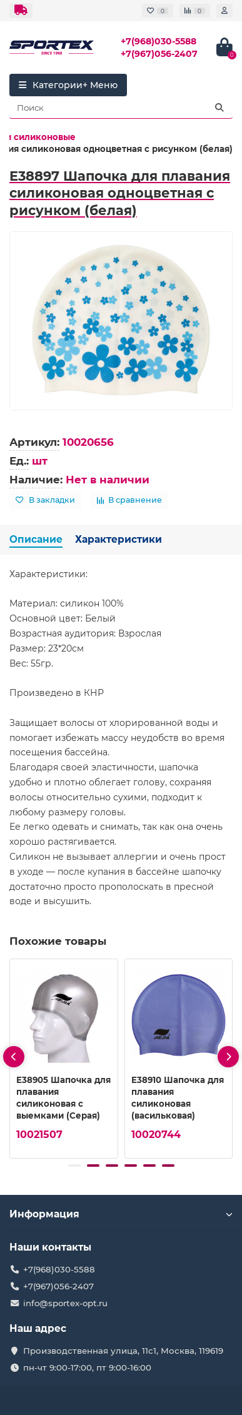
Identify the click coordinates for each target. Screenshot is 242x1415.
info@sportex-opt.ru (65, 1303)
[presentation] (13, 1056)
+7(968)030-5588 (158, 41)
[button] (74, 1165)
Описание (36, 539)
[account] (224, 11)
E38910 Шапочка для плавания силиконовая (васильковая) (177, 1097)
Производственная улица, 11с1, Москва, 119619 (123, 1351)
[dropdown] (21, 10)
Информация (121, 1214)
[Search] (121, 107)
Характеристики (118, 539)
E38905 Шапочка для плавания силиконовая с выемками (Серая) (63, 1097)
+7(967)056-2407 (159, 53)
